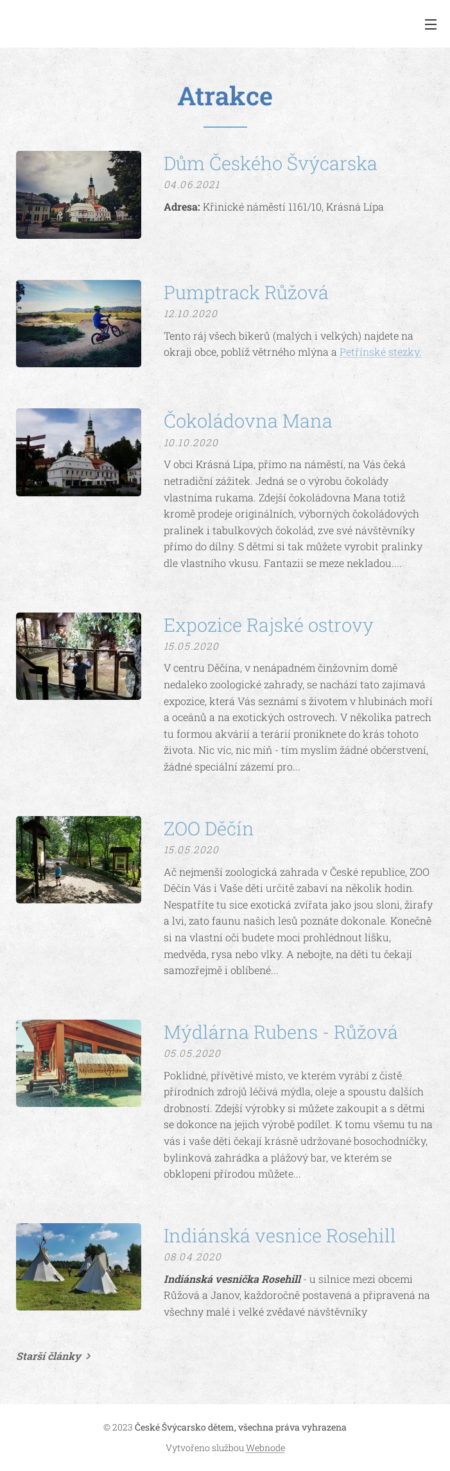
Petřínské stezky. (381, 351)
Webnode (265, 1447)
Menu (431, 24)
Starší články (48, 1355)
